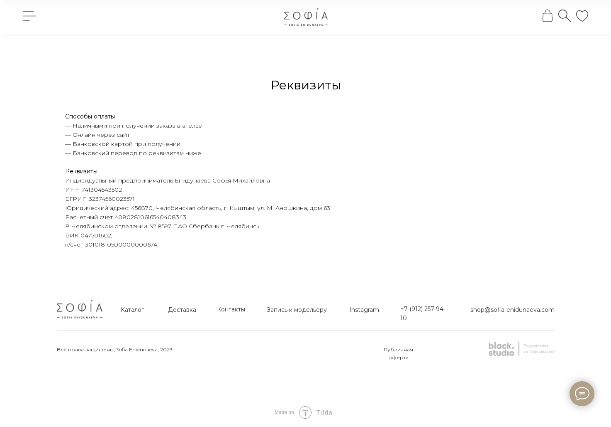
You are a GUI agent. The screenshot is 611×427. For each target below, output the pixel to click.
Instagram (364, 309)
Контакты (231, 309)
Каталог (132, 309)
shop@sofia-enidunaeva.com (512, 309)
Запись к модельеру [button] (297, 309)
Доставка (182, 309)
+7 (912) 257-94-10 (422, 313)
